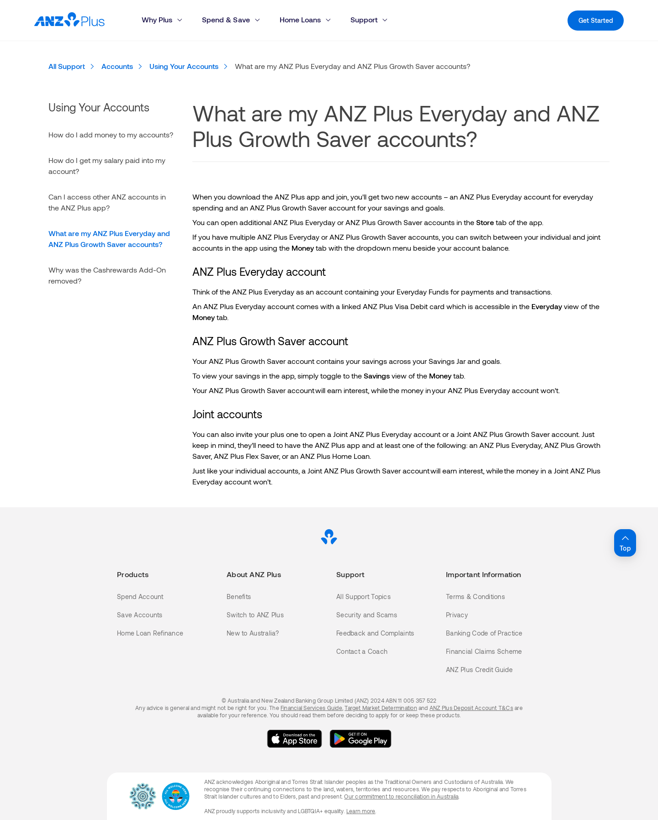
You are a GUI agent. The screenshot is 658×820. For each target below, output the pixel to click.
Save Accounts (140, 615)
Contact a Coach (361, 651)
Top (625, 542)
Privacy (457, 615)
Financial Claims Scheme (484, 651)
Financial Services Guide (311, 707)
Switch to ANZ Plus (255, 615)
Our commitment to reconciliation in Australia (401, 796)
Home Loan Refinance (150, 633)
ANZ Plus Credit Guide (479, 669)
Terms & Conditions (475, 596)
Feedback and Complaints (375, 633)
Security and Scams (366, 615)
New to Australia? (253, 633)
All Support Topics (363, 596)
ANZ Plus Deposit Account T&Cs (471, 707)
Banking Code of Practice (484, 633)
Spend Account (140, 596)
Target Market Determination (381, 707)
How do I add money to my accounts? (110, 134)
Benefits (239, 596)
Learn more (360, 811)
